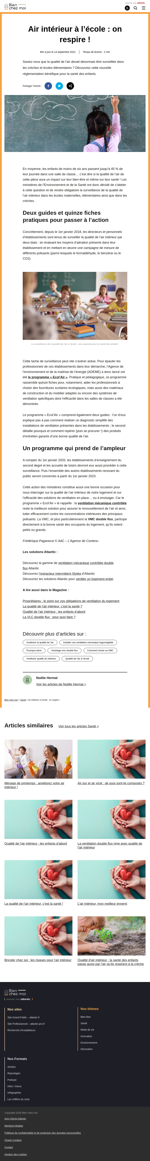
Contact (8, 1147)
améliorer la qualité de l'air (40, 642)
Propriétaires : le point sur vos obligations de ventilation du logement (71, 601)
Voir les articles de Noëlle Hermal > (61, 684)
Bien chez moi (11, 700)
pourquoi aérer (34, 650)
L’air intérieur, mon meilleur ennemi (102, 903)
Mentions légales (13, 1125)
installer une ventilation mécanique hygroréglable (88, 642)
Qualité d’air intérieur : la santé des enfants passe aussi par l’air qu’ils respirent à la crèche (111, 962)
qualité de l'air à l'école (77, 658)
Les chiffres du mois (18, 1099)
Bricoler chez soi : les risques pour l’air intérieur (37, 960)
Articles (11, 1066)
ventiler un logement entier (94, 579)
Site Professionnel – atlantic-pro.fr (26, 1023)
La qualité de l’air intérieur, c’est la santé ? (52, 606)
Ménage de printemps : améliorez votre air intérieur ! (34, 785)
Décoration (87, 1049)
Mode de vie (87, 1029)
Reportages (13, 1073)
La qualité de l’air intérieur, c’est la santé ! (33, 903)
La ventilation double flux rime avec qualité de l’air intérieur (110, 845)
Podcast (12, 1079)
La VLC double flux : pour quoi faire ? (49, 617)
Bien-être (86, 1016)
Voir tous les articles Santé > (78, 726)
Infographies (14, 1092)
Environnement (89, 1042)
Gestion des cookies (15, 1154)
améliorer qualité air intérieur (41, 658)
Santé (23, 700)
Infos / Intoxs (14, 1086)
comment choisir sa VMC (100, 650)
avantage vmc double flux (64, 650)
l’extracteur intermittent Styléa (60, 573)
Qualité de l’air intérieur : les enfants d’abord (54, 612)
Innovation (86, 1036)
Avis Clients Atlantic (15, 1118)
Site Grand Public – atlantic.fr (23, 1017)
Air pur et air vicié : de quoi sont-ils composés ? (111, 783)
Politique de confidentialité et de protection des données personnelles (42, 1132)
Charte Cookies (13, 1140)
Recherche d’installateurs (21, 1030)
